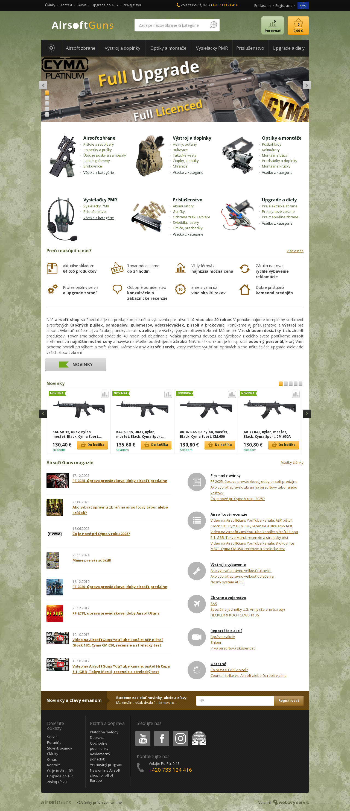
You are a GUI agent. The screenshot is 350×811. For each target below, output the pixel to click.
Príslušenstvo (187, 200)
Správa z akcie (223, 636)
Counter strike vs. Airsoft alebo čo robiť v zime (249, 675)
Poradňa (54, 742)
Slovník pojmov (59, 748)
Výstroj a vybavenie (228, 564)
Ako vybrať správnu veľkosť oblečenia (242, 576)
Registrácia (283, 5)
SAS (214, 603)
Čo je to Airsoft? (60, 770)
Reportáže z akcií (226, 630)
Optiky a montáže (282, 138)
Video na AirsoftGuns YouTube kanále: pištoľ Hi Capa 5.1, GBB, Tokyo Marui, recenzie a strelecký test (254, 534)
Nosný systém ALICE (227, 582)
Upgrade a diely (279, 200)
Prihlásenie (262, 5)
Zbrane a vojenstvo (228, 597)
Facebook (161, 732)
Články (50, 5)
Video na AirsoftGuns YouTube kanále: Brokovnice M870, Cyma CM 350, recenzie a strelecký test (252, 546)
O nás (52, 759)
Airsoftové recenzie (229, 514)
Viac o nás (295, 250)
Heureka (198, 732)
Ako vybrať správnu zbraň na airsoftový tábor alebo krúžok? (254, 490)
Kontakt (66, 5)
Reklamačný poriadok (100, 756)
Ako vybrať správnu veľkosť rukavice (241, 570)
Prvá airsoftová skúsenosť (233, 648)
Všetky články (292, 462)
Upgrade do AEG (105, 5)
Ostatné (218, 663)
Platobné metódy (104, 732)
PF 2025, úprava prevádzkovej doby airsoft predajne (254, 481)
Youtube (141, 732)
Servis (81, 5)
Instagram (180, 732)
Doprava (97, 737)
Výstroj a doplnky (192, 138)
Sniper (216, 642)
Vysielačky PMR (100, 200)
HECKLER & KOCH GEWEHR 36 (235, 615)
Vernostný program (106, 764)
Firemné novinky (226, 475)
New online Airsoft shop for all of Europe (105, 775)
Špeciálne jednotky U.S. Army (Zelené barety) (248, 609)
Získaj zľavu (132, 5)
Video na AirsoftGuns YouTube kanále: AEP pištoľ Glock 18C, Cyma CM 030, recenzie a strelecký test (251, 523)
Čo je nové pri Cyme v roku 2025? (238, 498)
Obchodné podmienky (99, 746)
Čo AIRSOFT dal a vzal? (229, 669)
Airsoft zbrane (99, 138)
